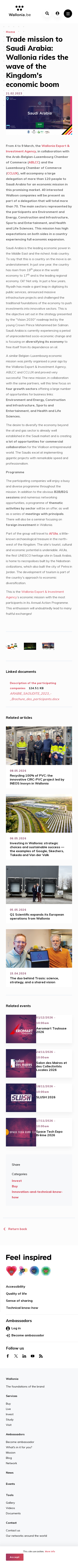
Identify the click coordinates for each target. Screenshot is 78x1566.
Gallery (10, 1502)
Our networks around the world (26, 1535)
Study (9, 1419)
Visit (8, 1425)
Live (8, 1409)
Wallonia (12, 1379)
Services (11, 1396)
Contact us (13, 1530)
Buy (15, 1186)
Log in (13, 1328)
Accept (15, 1557)
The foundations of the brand (25, 1386)
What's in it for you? (19, 1447)
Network (11, 1463)
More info (50, 1551)
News (9, 1472)
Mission (10, 1452)
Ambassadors (15, 1434)
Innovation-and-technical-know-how (37, 1194)
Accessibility (15, 1286)
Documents (13, 1513)
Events (10, 1484)
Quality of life (16, 1293)
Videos (10, 1508)
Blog (9, 1458)
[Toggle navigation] (68, 13)
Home (10, 32)
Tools (9, 1495)
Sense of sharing (19, 1301)
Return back (15, 1229)
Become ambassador (25, 1335)
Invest (17, 1181)
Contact (11, 1523)
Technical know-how (22, 1308)
